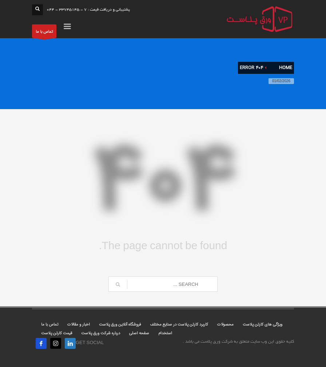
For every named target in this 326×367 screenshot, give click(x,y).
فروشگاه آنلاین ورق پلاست (120, 325)
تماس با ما (44, 33)
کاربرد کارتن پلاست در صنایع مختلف (179, 325)
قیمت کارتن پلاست (56, 333)
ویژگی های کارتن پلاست (262, 325)
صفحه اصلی (139, 333)
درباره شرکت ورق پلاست (100, 333)
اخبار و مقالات (78, 325)
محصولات (225, 325)
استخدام (165, 333)
